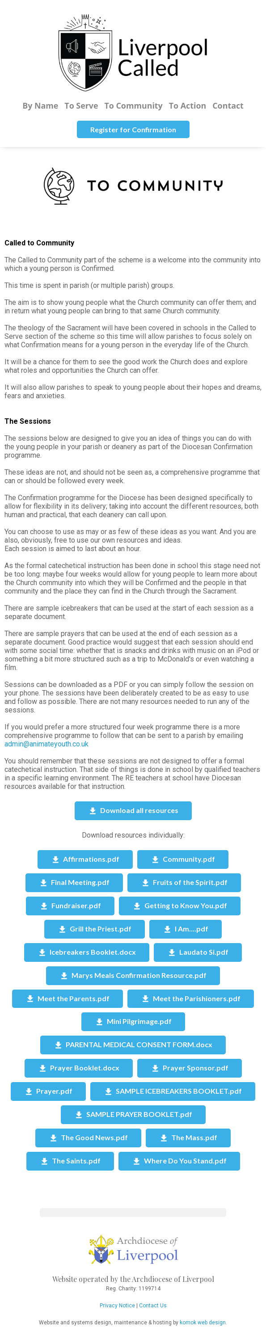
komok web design (203, 1322)
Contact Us (153, 1305)
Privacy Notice (117, 1305)
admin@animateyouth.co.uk (46, 744)
